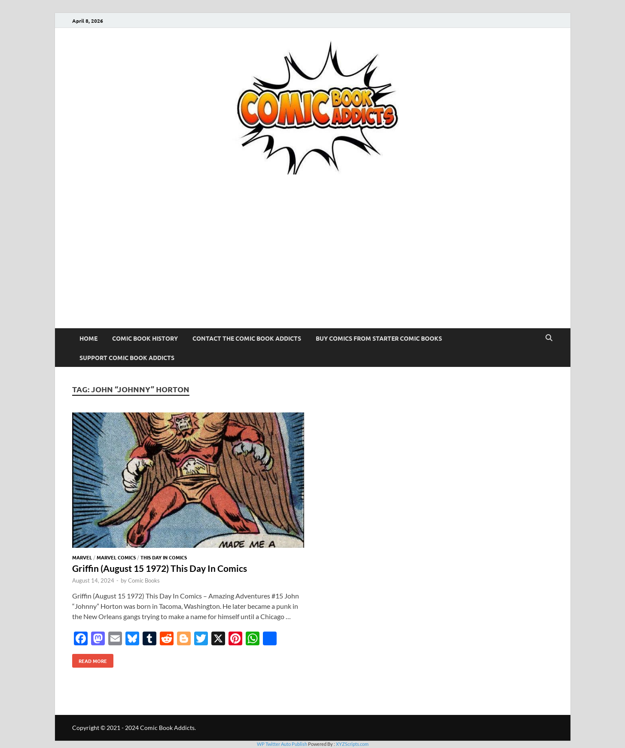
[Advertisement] (312, 264)
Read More (89, 659)
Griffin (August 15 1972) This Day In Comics (159, 568)
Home (88, 338)
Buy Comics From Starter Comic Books (379, 338)
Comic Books (144, 580)
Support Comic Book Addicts (126, 357)
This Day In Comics (163, 557)
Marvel (82, 557)
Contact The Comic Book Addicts (246, 338)
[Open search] (549, 338)
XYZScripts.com (352, 744)
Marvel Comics (116, 557)
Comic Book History (145, 338)
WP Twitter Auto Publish (282, 744)
